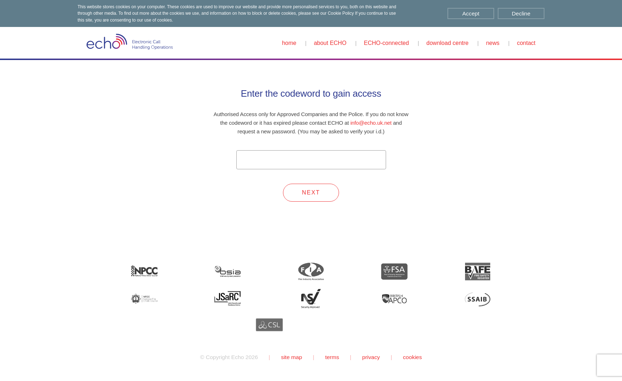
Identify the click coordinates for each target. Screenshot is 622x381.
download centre (447, 43)
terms (332, 357)
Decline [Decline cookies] (521, 13)
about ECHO (330, 43)
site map (291, 357)
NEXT (311, 192)
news (492, 43)
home (289, 43)
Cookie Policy (341, 13)
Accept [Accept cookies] (470, 13)
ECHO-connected (386, 43)
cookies (412, 357)
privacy (371, 357)
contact (526, 43)
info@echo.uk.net (371, 123)
